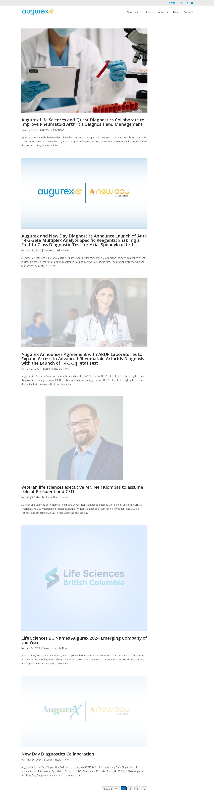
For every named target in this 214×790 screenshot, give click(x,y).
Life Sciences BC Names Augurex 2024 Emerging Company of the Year (84, 640)
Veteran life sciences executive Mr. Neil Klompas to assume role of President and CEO (82, 489)
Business (43, 129)
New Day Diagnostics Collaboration (57, 754)
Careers (188, 12)
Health (53, 129)
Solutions (132, 12)
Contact (173, 3)
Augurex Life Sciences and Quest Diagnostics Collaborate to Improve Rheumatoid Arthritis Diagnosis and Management (82, 122)
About (162, 12)
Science (149, 12)
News (176, 12)
